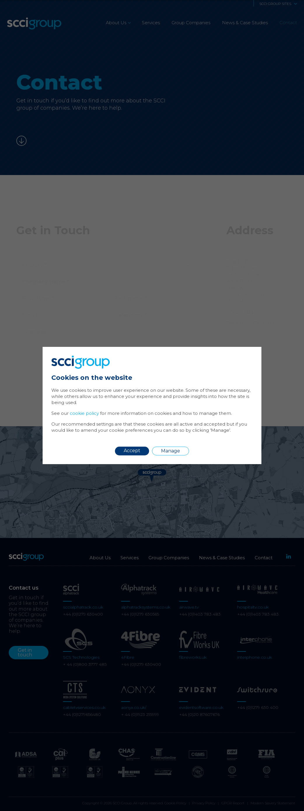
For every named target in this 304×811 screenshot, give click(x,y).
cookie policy (84, 413)
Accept (132, 450)
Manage (170, 451)
